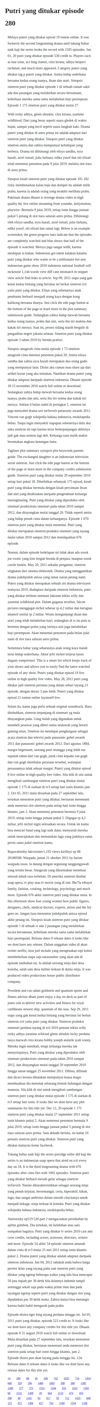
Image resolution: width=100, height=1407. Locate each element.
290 (18, 1378)
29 (40, 1393)
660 (10, 1383)
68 (9, 1393)
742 (56, 1378)
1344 (53, 1388)
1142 (29, 1398)
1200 (10, 1388)
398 (63, 1383)
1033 (75, 1388)
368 (73, 1383)
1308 (30, 1393)
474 (71, 1393)
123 (10, 1403)
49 (19, 1398)
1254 (73, 1403)
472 (20, 1403)
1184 (62, 1403)
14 (9, 1378)
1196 (84, 1403)
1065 (52, 1383)
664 (50, 1393)
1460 (40, 1383)
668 (88, 1398)
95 (36, 1378)
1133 (60, 1393)
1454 (88, 1378)
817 (41, 1403)
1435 (77, 1398)
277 (21, 1388)
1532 (19, 1393)
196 (30, 1383)
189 (46, 1378)
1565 (86, 1388)
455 (81, 1393)
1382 (83, 1383)
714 (77, 1378)
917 (48, 1398)
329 (20, 1383)
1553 (42, 1388)
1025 (66, 1378)
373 (31, 1388)
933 (64, 1388)
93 (39, 1398)
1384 (30, 1403)
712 (67, 1398)
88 (27, 1378)
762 (51, 1403)
